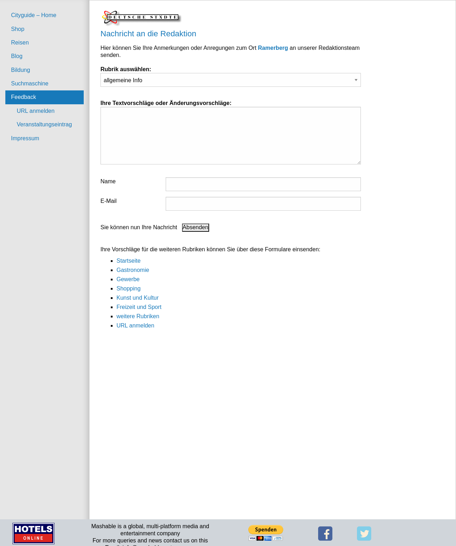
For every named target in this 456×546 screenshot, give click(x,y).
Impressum (25, 138)
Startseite (128, 261)
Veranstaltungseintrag (44, 124)
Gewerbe (128, 279)
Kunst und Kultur (137, 298)
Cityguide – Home (33, 15)
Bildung (20, 70)
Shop (17, 29)
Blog (16, 56)
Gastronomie (132, 270)
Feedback (23, 97)
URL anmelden (36, 111)
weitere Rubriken (137, 316)
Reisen (20, 43)
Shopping (128, 288)
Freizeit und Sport (138, 307)
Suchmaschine (29, 83)
